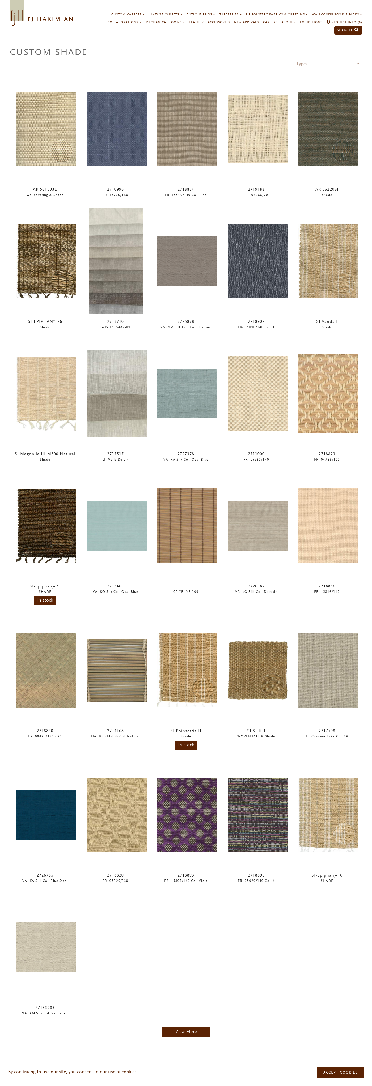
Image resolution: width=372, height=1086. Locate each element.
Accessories (219, 22)
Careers (270, 22)
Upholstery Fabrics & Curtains (277, 14)
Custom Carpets (128, 14)
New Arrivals (246, 22)
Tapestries (230, 14)
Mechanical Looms (165, 22)
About (288, 22)
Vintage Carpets (165, 14)
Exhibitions (311, 22)
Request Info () (344, 22)
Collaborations (125, 22)
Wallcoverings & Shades (337, 14)
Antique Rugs (201, 14)
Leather (196, 22)
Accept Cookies (340, 1073)
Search (348, 30)
